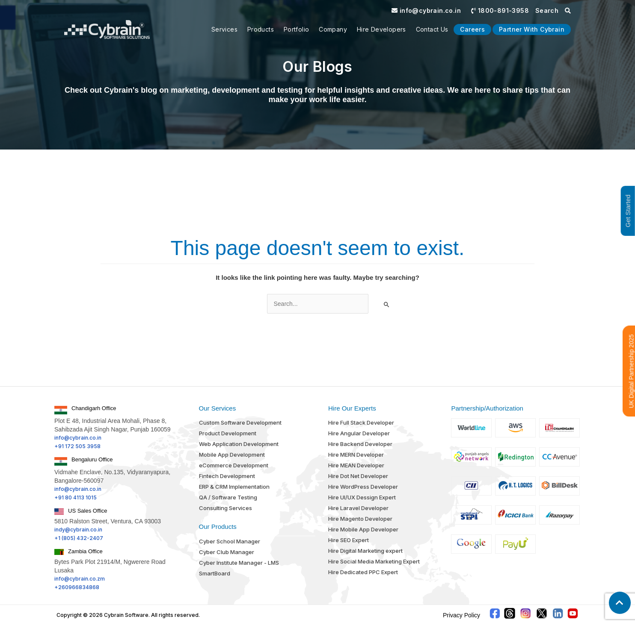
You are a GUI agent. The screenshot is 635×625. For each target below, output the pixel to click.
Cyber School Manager (229, 541)
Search (553, 10)
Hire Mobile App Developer (363, 529)
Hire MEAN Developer (356, 465)
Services (224, 29)
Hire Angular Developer (359, 433)
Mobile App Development (232, 454)
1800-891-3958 (500, 10)
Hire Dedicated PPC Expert (363, 572)
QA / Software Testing (228, 497)
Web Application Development (239, 443)
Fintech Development (227, 475)
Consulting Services (225, 508)
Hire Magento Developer (360, 518)
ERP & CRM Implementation (234, 486)
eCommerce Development (233, 465)
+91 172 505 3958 (77, 446)
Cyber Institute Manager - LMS (239, 562)
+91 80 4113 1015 (75, 497)
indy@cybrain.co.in (78, 529)
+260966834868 (76, 587)
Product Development (227, 433)
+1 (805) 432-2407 (78, 538)
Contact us (432, 29)
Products (260, 29)
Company (333, 29)
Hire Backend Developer (360, 443)
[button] (619, 602)
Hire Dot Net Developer (358, 475)
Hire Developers (381, 29)
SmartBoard (214, 573)
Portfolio (296, 29)
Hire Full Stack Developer (361, 422)
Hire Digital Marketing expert (365, 550)
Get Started (628, 210)
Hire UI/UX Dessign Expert (362, 497)
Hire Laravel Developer (358, 508)
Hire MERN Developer (356, 454)
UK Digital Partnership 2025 (631, 371)
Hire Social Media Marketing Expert (374, 561)
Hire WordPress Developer (363, 486)
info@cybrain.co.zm (79, 578)
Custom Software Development (240, 422)
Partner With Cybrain (531, 29)
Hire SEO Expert (348, 540)
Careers (472, 29)
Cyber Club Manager (226, 552)
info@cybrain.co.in (426, 10)
